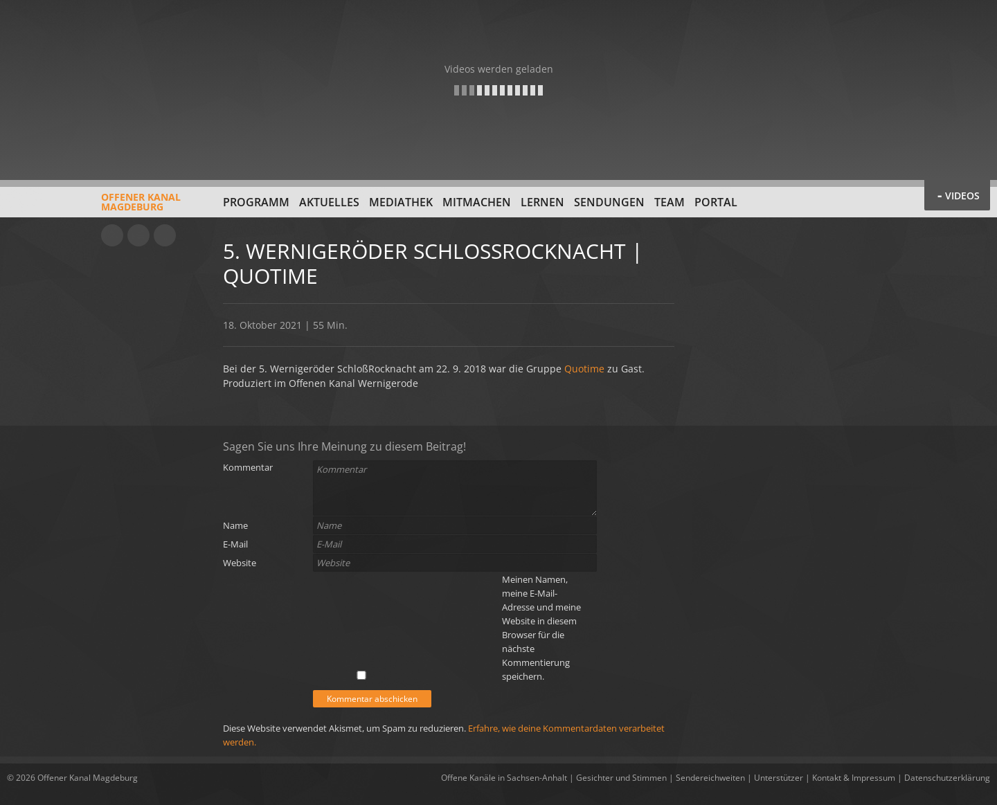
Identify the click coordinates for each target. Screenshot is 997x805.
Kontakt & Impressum (853, 778)
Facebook (138, 235)
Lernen (542, 202)
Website (239, 563)
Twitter (165, 235)
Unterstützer (778, 778)
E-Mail (235, 544)
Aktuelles (329, 202)
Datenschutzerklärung (947, 778)
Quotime (584, 368)
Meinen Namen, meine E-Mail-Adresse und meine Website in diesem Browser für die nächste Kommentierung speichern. (541, 627)
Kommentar (248, 467)
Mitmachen (476, 202)
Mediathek (401, 202)
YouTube (112, 235)
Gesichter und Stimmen (621, 778)
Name (235, 525)
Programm (256, 202)
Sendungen (609, 202)
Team (669, 202)
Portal (715, 202)
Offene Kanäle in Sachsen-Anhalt (504, 778)
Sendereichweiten (710, 778)
